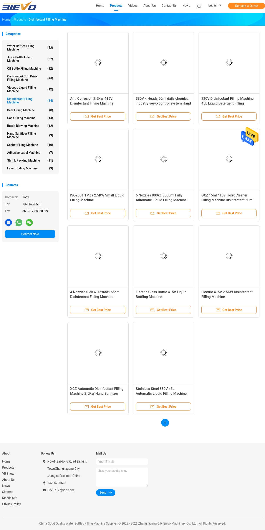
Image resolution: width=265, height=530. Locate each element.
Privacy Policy (11, 504)
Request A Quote (246, 6)
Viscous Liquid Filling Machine (30, 89)
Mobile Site (9, 498)
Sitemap (7, 492)
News (6, 485)
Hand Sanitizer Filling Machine (30, 135)
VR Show (8, 473)
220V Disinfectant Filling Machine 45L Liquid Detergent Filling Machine (227, 103)
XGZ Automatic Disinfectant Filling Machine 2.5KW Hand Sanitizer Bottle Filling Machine (97, 393)
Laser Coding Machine (30, 168)
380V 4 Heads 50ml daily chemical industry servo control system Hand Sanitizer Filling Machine (163, 103)
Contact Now (30, 234)
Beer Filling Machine (30, 110)
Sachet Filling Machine (30, 145)
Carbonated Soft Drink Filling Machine (30, 78)
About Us (8, 479)
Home (6, 461)
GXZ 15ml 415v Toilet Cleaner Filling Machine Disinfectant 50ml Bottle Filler (227, 200)
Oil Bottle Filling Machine (30, 68)
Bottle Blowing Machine (30, 126)
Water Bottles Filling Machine (30, 47)
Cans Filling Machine (30, 118)
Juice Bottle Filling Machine (30, 59)
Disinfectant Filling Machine (30, 100)
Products (8, 467)
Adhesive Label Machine (30, 152)
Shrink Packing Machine (30, 160)
